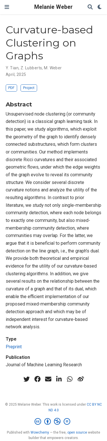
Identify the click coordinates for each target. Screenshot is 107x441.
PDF (11, 88)
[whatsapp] (70, 379)
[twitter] (26, 379)
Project (29, 88)
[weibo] (80, 379)
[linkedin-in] (59, 379)
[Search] (90, 7)
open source (77, 432)
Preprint (14, 346)
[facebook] (37, 379)
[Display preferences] (99, 7)
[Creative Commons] (53, 421)
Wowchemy (40, 432)
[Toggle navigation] (7, 7)
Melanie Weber (53, 7)
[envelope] (48, 379)
